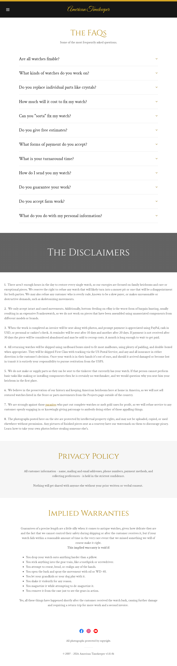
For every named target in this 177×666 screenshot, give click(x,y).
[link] (88, 10)
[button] (16, 9)
